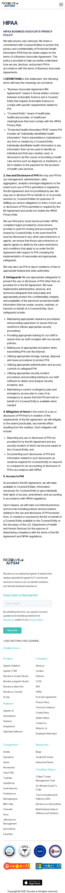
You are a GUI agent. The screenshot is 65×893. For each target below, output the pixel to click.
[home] (10, 4)
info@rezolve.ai (11, 648)
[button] (60, 4)
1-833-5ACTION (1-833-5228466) (21, 640)
